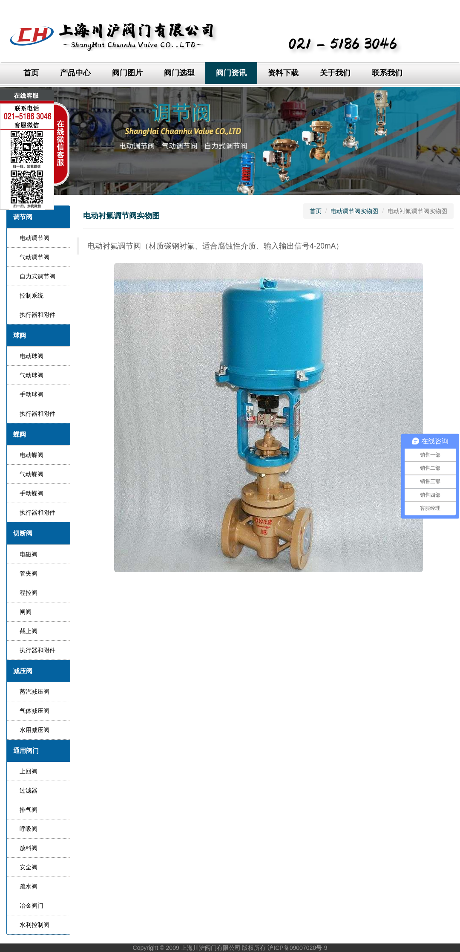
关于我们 (335, 73)
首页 (31, 73)
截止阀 (28, 631)
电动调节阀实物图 (354, 211)
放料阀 (28, 848)
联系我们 (387, 73)
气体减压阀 (34, 710)
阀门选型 (179, 73)
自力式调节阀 (37, 276)
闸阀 (26, 611)
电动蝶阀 (31, 454)
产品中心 (75, 73)
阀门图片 (127, 73)
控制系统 (31, 295)
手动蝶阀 (31, 493)
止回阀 (28, 771)
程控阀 (28, 592)
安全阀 (28, 867)
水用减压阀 (34, 729)
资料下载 (283, 73)
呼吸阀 (28, 828)
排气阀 (28, 809)
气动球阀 (31, 375)
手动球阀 (31, 394)
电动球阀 (31, 356)
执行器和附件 (37, 314)
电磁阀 (28, 554)
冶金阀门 (31, 905)
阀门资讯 (231, 73)
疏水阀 (28, 886)
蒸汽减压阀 (34, 691)
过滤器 (28, 790)
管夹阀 (28, 573)
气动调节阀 (34, 257)
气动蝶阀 (31, 474)
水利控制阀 (34, 924)
